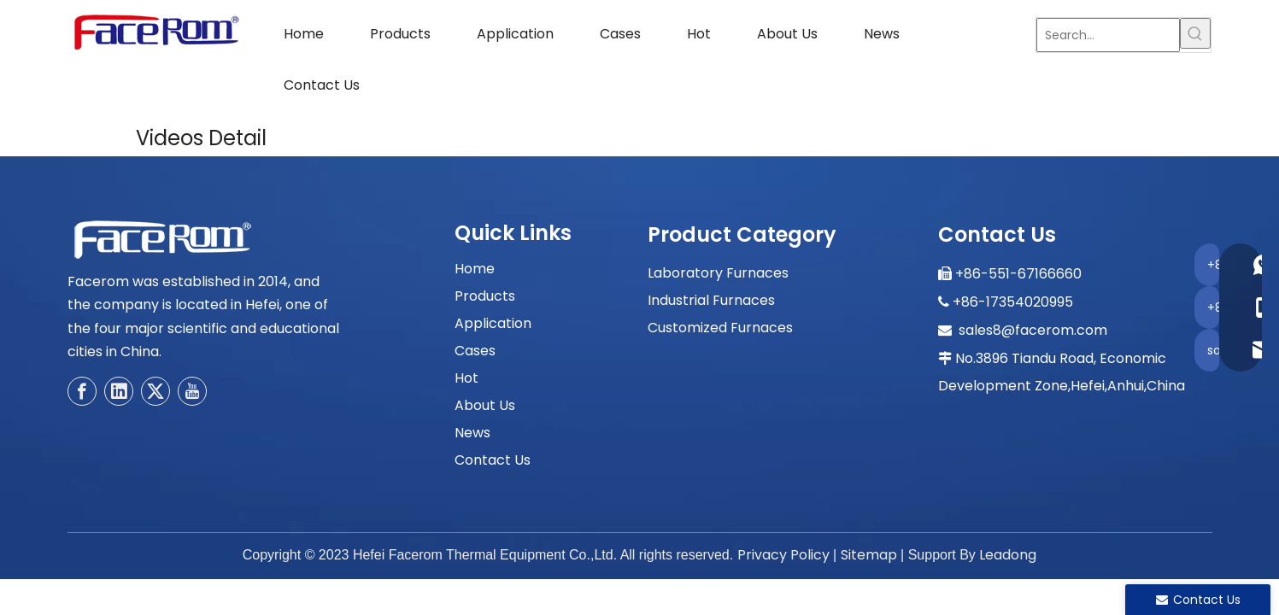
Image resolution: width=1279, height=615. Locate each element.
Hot (466, 378)
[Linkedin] (118, 391)
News (472, 432)
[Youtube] (192, 391)
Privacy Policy (783, 555)
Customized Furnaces (720, 327)
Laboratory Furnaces (718, 273)
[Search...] (1108, 35)
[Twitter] (155, 391)
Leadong (1007, 555)
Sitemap (869, 555)
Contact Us (493, 460)
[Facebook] (82, 391)
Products (485, 296)
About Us (485, 405)
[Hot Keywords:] (1195, 33)
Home (475, 268)
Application (493, 323)
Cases (475, 350)
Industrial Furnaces (711, 300)
